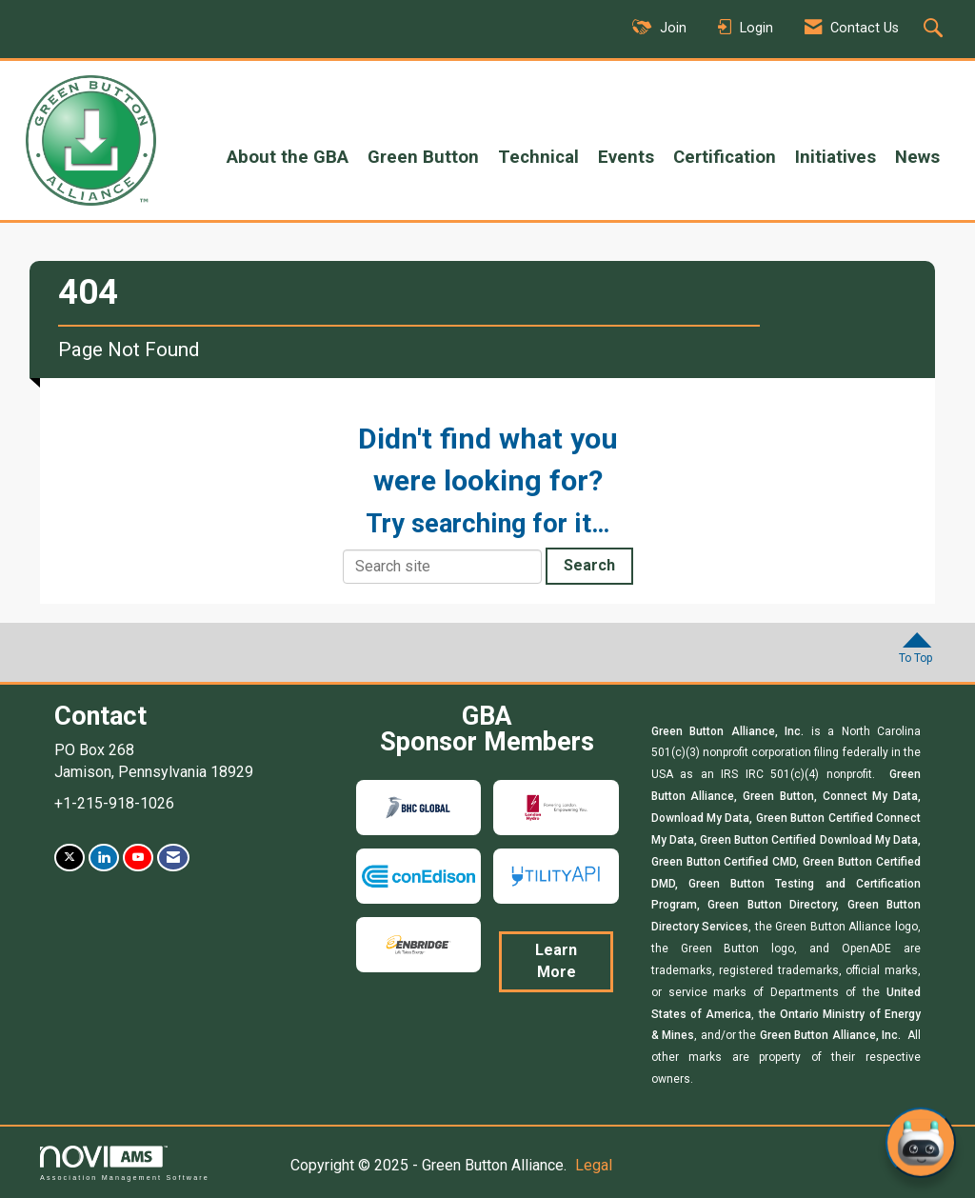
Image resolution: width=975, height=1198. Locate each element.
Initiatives (835, 157)
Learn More (556, 961)
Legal (593, 1165)
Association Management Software (124, 1163)
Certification (724, 157)
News (917, 157)
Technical (538, 157)
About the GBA (287, 157)
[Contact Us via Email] (173, 857)
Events (626, 157)
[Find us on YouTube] (138, 857)
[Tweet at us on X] (69, 857)
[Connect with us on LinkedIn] (104, 857)
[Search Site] (935, 29)
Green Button (423, 157)
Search (589, 565)
